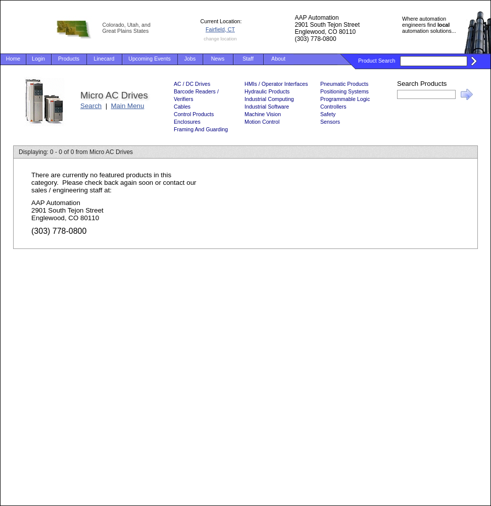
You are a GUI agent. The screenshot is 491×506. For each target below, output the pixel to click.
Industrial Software (266, 107)
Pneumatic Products (344, 84)
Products (68, 59)
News (218, 59)
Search (91, 106)
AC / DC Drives (192, 84)
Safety (327, 114)
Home (13, 59)
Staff (248, 59)
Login (38, 59)
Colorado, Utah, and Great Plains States (127, 28)
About (278, 59)
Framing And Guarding (201, 129)
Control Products (194, 114)
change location (220, 38)
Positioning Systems (344, 91)
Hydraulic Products (266, 91)
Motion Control (261, 122)
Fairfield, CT (220, 29)
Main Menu (127, 106)
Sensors (330, 122)
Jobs (190, 59)
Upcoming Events (149, 59)
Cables (182, 107)
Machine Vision (262, 114)
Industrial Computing (269, 99)
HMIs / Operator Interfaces (276, 84)
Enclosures (187, 122)
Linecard (104, 59)
